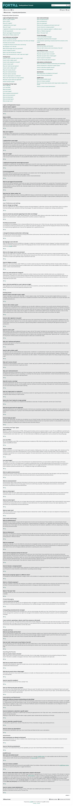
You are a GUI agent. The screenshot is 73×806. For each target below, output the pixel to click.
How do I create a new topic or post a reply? (13, 58)
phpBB (10, 246)
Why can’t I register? (7, 23)
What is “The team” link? (42, 33)
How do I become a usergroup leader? (45, 27)
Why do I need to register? (9, 19)
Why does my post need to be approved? (12, 79)
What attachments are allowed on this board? (47, 73)
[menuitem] (6, 10)
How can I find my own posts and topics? (46, 59)
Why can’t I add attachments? (9, 72)
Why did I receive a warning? (9, 73)
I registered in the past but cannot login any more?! (14, 29)
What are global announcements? (10, 93)
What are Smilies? (7, 89)
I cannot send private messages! (44, 37)
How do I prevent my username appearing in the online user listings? (18, 40)
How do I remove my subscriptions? (45, 69)
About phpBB (34, 758)
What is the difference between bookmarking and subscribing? (51, 63)
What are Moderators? (42, 21)
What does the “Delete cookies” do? (11, 35)
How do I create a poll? (8, 64)
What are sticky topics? (8, 97)
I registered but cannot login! (9, 25)
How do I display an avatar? (9, 50)
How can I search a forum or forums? (45, 52)
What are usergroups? (42, 23)
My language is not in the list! (9, 46)
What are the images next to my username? (13, 48)
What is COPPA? (6, 21)
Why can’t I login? (7, 27)
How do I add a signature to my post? (11, 62)
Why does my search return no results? (46, 54)
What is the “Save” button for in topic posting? (13, 77)
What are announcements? (9, 95)
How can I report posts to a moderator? (12, 75)
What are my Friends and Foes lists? (45, 46)
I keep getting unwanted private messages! (47, 38)
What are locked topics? (8, 99)
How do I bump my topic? (9, 81)
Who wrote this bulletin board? (44, 79)
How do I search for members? (44, 57)
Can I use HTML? (6, 87)
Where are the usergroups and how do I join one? (48, 25)
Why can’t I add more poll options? (11, 66)
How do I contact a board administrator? (46, 86)
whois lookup (31, 775)
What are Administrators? (43, 19)
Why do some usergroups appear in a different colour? (49, 29)
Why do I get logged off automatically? (11, 33)
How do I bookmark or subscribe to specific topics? (48, 65)
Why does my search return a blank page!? (46, 55)
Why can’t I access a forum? (9, 70)
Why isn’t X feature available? (43, 81)
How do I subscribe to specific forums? (45, 67)
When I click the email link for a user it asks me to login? (15, 54)
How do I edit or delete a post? (10, 60)
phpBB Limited (41, 756)
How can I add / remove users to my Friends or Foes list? (50, 48)
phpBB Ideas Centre (64, 765)
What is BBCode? (7, 85)
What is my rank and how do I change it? (12, 52)
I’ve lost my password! (8, 31)
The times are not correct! (9, 42)
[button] (68, 795)
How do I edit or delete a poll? (9, 68)
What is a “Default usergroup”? (44, 31)
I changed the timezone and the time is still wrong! (14, 44)
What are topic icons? (8, 101)
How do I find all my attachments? (44, 75)
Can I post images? (7, 91)
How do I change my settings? (10, 38)
